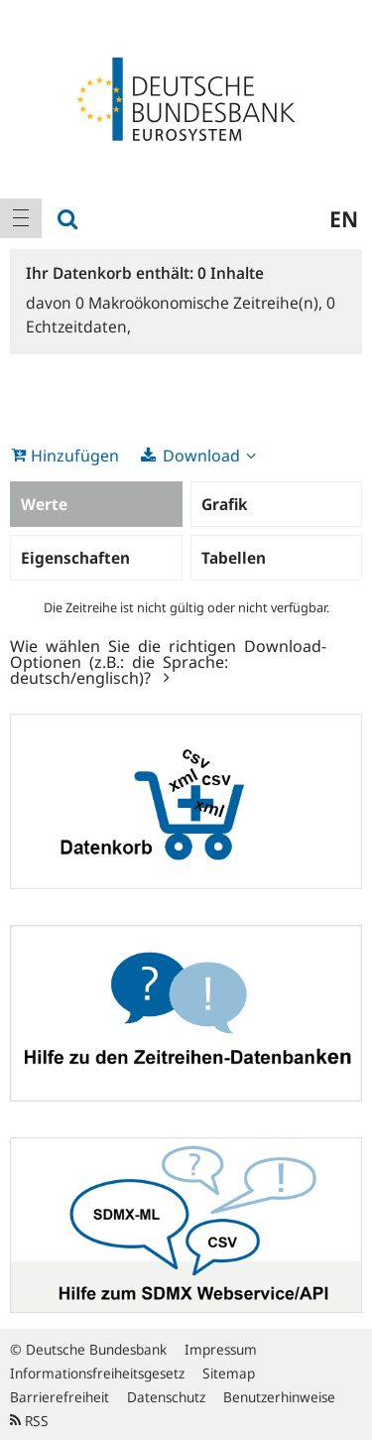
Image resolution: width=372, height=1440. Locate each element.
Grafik (224, 504)
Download (201, 455)
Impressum (221, 1349)
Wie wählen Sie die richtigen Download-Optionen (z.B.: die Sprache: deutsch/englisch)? (168, 661)
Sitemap (228, 1373)
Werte (44, 504)
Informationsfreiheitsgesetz (97, 1373)
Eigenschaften (75, 558)
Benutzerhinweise (279, 1396)
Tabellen (233, 558)
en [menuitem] (343, 218)
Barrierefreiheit (59, 1396)
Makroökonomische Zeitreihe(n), (200, 303)
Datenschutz (166, 1396)
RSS (29, 1420)
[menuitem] (21, 218)
